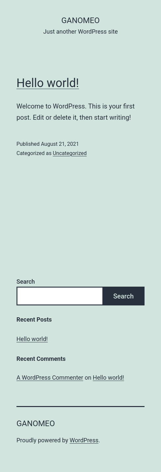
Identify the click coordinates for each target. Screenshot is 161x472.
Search (25, 281)
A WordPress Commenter (49, 377)
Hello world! (47, 83)
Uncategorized (70, 153)
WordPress (84, 440)
